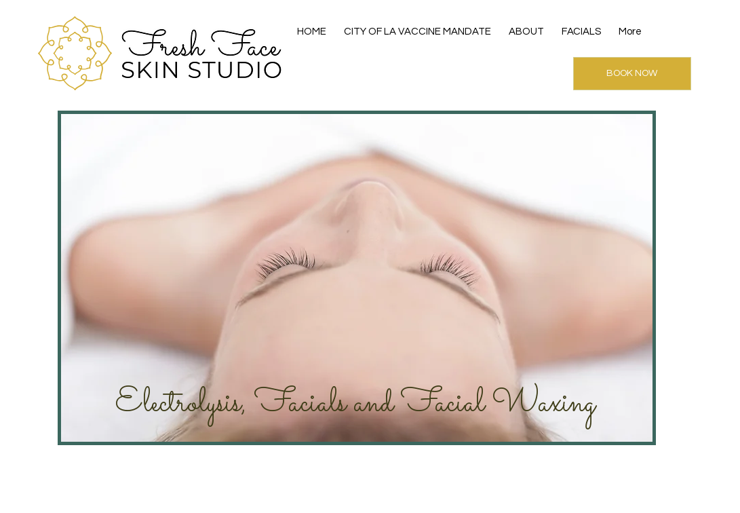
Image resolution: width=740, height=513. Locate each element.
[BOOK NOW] (632, 73)
